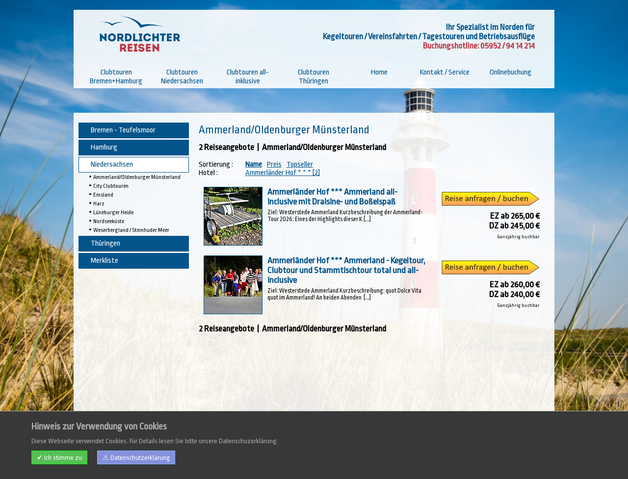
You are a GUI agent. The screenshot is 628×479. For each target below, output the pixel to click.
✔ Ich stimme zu (59, 457)
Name (253, 164)
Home (379, 72)
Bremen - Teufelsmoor (123, 130)
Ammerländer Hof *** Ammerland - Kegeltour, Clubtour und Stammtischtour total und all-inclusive (346, 270)
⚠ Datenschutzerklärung (136, 457)
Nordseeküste (108, 221)
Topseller (300, 164)
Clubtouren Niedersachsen (182, 76)
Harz (99, 204)
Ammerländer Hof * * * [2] (282, 173)
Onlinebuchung (510, 72)
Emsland (103, 195)
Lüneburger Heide (113, 212)
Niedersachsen (112, 164)
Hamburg (104, 147)
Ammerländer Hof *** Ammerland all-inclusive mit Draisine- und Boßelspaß (332, 196)
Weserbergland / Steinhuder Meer (131, 230)
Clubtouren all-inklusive (248, 76)
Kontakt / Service (445, 72)
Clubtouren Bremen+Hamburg (116, 76)
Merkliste (104, 260)
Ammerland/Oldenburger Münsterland (137, 177)
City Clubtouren (111, 186)
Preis (274, 164)
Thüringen (105, 243)
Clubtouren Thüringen (313, 76)
